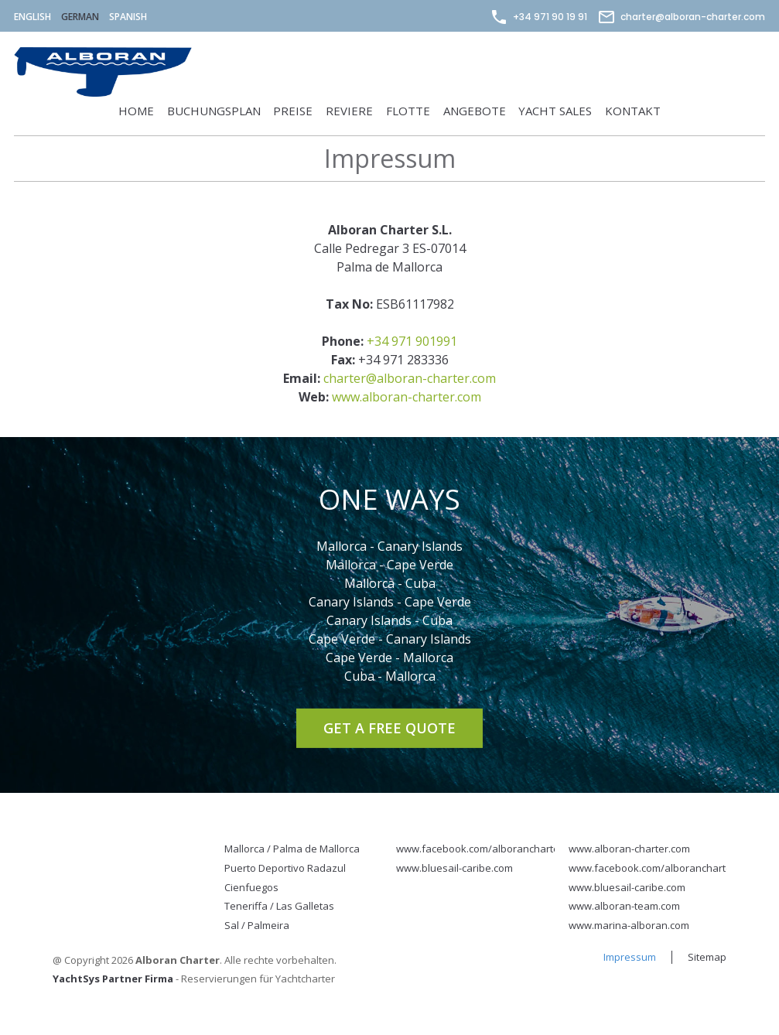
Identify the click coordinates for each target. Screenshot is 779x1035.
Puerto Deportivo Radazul (285, 868)
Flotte (408, 110)
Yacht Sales (555, 110)
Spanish (128, 16)
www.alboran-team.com (624, 906)
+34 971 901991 (412, 341)
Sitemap (707, 957)
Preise (293, 110)
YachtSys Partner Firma (113, 978)
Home (136, 110)
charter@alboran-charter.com (681, 16)
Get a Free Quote (389, 727)
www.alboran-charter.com (406, 396)
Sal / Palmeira (256, 925)
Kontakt (633, 110)
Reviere (349, 110)
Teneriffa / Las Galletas (279, 906)
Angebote (474, 110)
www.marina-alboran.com (629, 925)
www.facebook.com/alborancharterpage (491, 849)
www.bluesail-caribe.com (454, 868)
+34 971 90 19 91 (538, 16)
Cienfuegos (251, 887)
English (32, 16)
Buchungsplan (214, 110)
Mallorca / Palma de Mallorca (292, 849)
